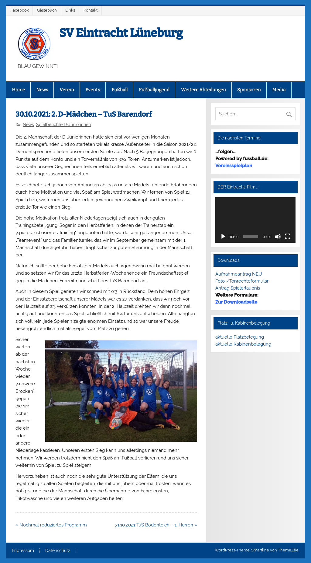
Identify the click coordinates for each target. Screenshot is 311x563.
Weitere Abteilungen (203, 90)
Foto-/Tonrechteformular (241, 281)
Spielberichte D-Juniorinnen (63, 124)
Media (278, 90)
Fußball (119, 90)
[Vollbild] (288, 237)
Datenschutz (57, 551)
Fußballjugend (154, 90)
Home (18, 90)
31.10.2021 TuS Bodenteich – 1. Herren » (156, 525)
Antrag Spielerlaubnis (237, 288)
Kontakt (90, 10)
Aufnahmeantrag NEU (238, 274)
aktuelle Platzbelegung (239, 337)
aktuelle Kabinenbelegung (243, 344)
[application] (255, 219)
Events (92, 90)
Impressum (23, 551)
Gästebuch (47, 10)
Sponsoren (249, 90)
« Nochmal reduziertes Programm (51, 525)
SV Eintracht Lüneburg (121, 33)
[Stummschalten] (278, 237)
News (42, 90)
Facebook (20, 10)
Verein (67, 90)
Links (70, 10)
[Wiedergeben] (223, 237)
